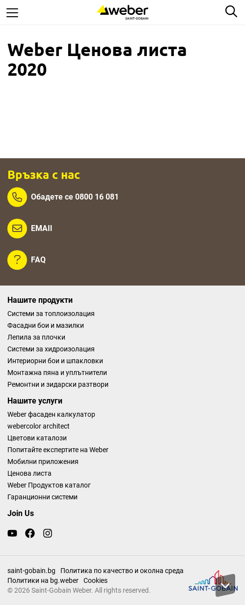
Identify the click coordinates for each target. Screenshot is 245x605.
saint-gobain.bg (31, 571)
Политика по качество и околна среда (122, 571)
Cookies (95, 580)
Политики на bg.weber (43, 580)
